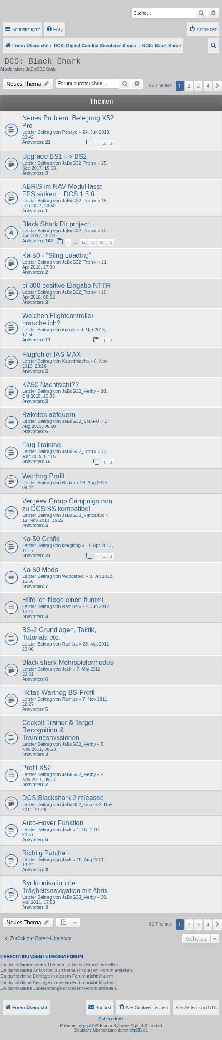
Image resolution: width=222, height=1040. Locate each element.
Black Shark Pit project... (58, 224)
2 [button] (189, 85)
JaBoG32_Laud (77, 804)
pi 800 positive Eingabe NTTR (66, 285)
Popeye (69, 132)
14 (101, 242)
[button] (217, 86)
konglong (71, 545)
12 (83, 242)
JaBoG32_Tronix (79, 162)
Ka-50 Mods (40, 569)
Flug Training (41, 444)
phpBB (89, 1025)
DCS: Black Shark (43, 61)
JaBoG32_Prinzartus (83, 515)
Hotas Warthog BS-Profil (58, 692)
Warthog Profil (43, 476)
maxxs (68, 329)
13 (92, 242)
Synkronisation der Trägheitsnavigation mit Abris (65, 887)
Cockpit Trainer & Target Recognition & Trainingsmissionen (57, 730)
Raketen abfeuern (48, 414)
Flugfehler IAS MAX (51, 354)
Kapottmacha (75, 361)
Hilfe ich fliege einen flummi (62, 599)
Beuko (68, 482)
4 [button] (208, 85)
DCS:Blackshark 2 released (63, 797)
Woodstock (73, 576)
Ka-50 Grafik (41, 538)
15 (110, 242)
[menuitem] (54, 29)
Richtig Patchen (45, 853)
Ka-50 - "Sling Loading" (56, 255)
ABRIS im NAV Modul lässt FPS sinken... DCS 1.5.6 (62, 190)
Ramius (69, 606)
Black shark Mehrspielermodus (68, 662)
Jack (66, 668)
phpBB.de (138, 1030)
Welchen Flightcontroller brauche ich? (57, 319)
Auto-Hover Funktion (52, 822)
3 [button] (198, 85)
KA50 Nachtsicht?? (50, 384)
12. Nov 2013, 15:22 (42, 520)
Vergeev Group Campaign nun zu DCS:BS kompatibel (67, 505)
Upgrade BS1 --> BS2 (54, 156)
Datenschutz (110, 1019)
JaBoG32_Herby (79, 391)
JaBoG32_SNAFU (80, 421)
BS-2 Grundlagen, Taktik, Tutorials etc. (59, 633)
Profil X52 (36, 767)
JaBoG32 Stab (41, 68)
